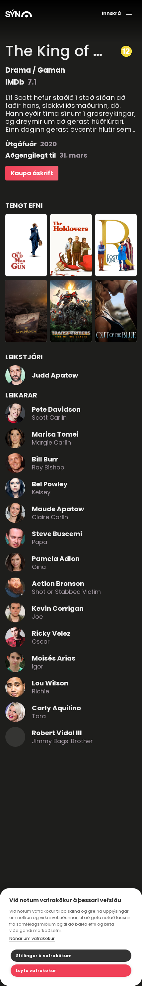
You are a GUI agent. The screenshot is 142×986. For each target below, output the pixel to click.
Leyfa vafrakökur (36, 970)
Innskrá (111, 13)
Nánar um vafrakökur (32, 938)
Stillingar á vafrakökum (44, 955)
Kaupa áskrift (32, 173)
